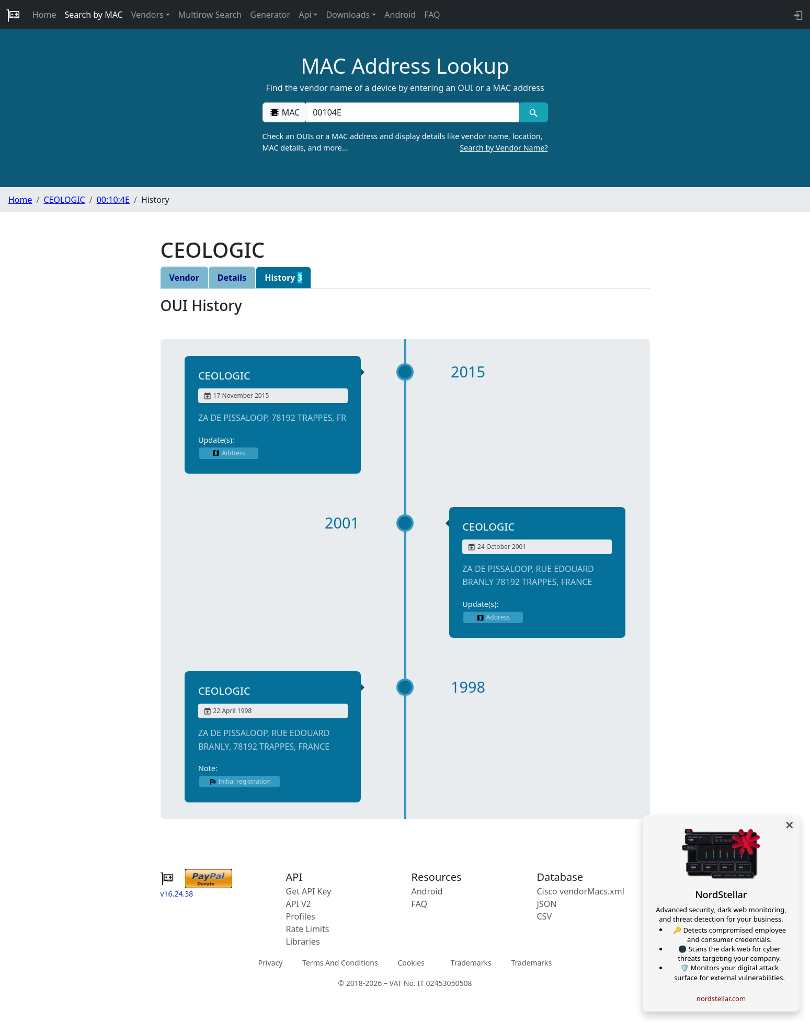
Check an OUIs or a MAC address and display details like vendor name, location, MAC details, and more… (405, 142)
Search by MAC (94, 14)
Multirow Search (210, 14)
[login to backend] (797, 14)
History (283, 277)
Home (44, 14)
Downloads (348, 14)
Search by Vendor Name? (503, 148)
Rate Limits (307, 929)
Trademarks (471, 963)
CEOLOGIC (64, 199)
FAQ (432, 14)
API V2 (298, 904)
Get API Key (309, 891)
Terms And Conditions (340, 963)
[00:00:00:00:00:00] (412, 112)
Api (305, 14)
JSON (547, 904)
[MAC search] (533, 112)
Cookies (410, 963)
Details (232, 277)
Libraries (303, 941)
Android (400, 14)
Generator (270, 14)
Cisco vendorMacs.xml (580, 891)
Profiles (300, 916)
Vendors (147, 14)
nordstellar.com (721, 998)
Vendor (184, 277)
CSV (544, 916)
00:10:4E (113, 199)
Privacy (270, 963)
